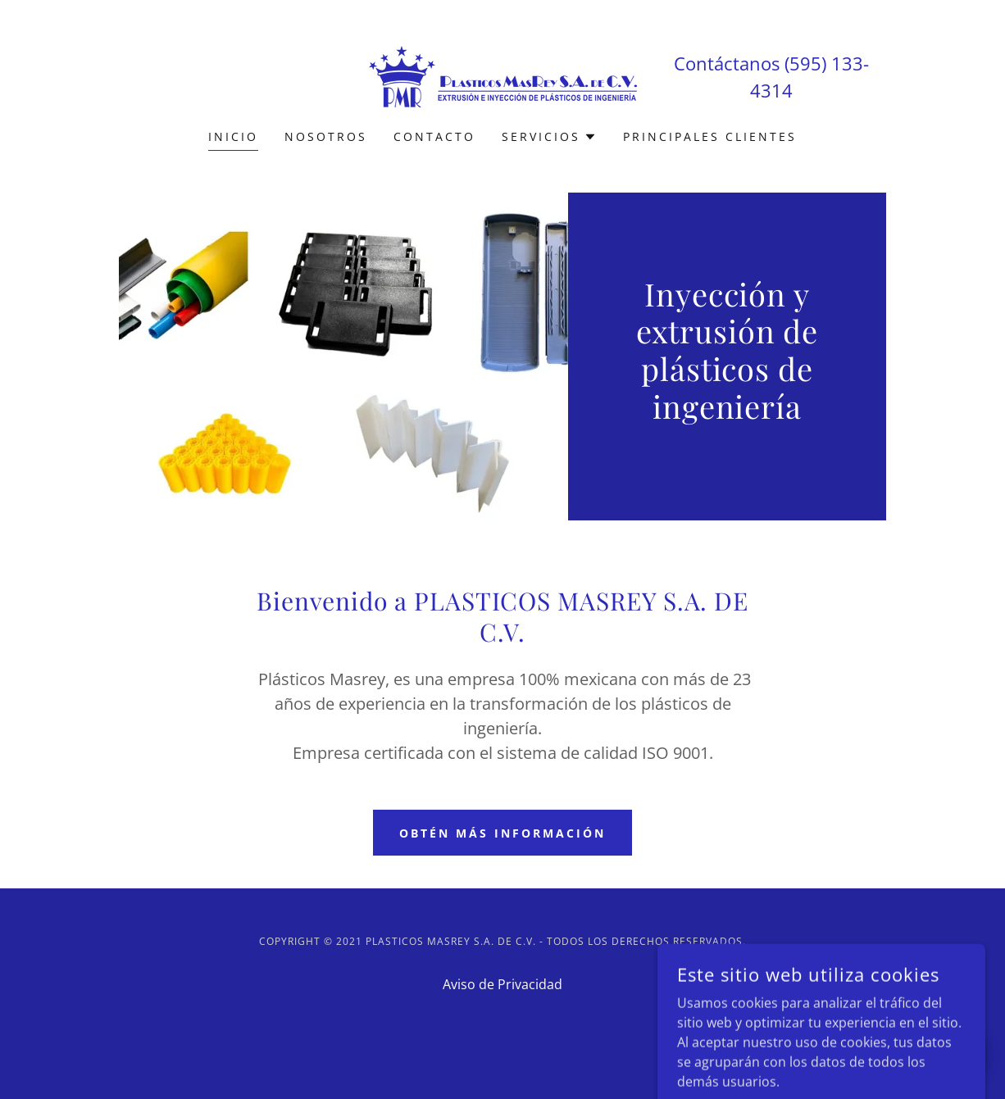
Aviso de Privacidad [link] (502, 984)
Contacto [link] (434, 136)
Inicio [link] (233, 136)
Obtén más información (502, 833)
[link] (503, 75)
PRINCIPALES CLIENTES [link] (710, 136)
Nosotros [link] (325, 136)
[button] (549, 137)
